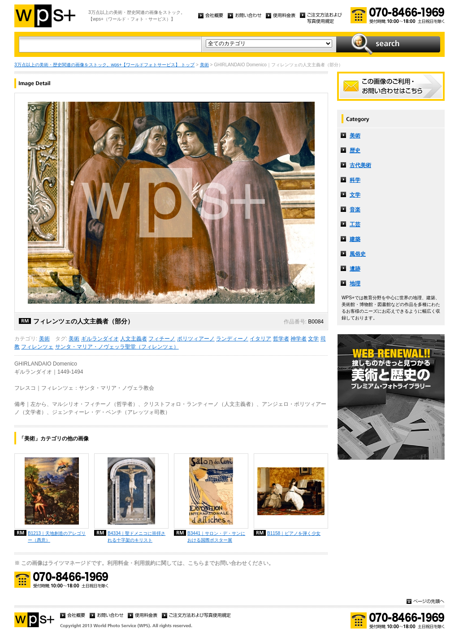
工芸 (355, 224)
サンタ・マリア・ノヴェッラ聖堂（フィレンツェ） (117, 347)
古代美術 (360, 165)
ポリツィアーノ (196, 339)
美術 (204, 64)
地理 (355, 283)
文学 (313, 339)
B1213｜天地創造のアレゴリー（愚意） (57, 537)
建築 (355, 239)
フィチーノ (161, 339)
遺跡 (355, 269)
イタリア (260, 339)
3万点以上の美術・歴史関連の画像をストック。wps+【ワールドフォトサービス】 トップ (104, 64)
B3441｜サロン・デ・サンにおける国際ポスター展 (216, 537)
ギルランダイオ (100, 339)
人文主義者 (133, 339)
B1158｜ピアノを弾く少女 (293, 533)
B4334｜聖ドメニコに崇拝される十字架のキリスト (136, 537)
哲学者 (281, 339)
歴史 (355, 150)
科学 (355, 180)
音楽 (355, 210)
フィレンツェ (37, 347)
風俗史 (358, 254)
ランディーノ (232, 339)
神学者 (298, 339)
